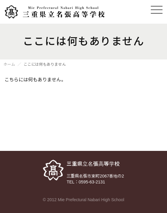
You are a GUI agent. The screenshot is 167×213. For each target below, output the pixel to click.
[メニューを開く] (156, 10)
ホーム (9, 65)
